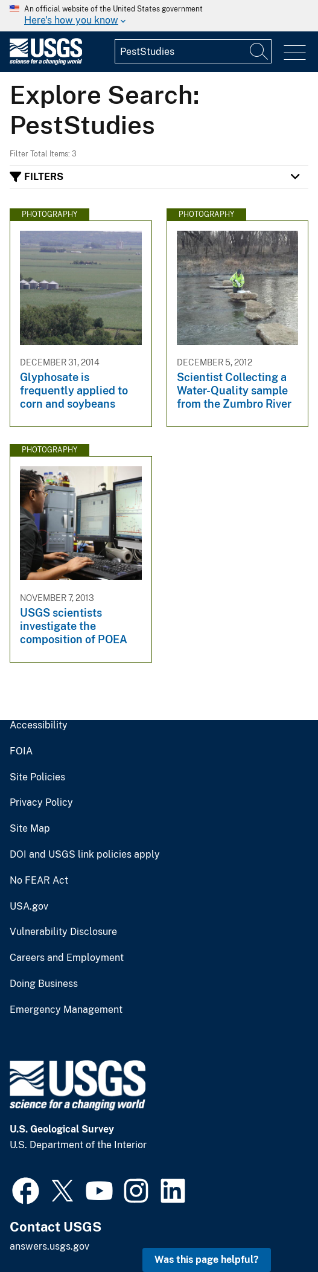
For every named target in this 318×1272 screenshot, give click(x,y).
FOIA (21, 751)
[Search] (259, 51)
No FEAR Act (39, 880)
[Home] (46, 62)
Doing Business (44, 983)
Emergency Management (66, 1009)
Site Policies (37, 777)
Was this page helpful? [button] (206, 1259)
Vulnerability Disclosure (63, 932)
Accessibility (39, 725)
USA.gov (29, 906)
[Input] (193, 51)
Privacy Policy (41, 802)
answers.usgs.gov (49, 1246)
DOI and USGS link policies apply (85, 854)
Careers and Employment (67, 957)
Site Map (30, 828)
